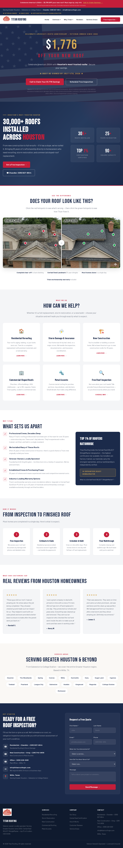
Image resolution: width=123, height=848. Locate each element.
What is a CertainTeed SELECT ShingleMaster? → (97, 480)
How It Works (74, 822)
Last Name (97, 726)
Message (73, 770)
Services (56, 19)
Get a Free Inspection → (16, 165)
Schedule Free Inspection (81, 82)
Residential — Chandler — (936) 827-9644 (26, 745)
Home (47, 19)
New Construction (48, 822)
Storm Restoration (48, 818)
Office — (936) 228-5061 (19, 760)
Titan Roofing (14, 19)
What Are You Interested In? (80, 749)
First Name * (74, 726)
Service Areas (91, 19)
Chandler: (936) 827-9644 (52, 10)
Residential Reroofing (49, 815)
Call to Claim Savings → (93, 2)
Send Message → (92, 787)
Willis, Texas (101, 834)
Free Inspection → (110, 19)
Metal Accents (47, 829)
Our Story (73, 815)
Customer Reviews (76, 825)
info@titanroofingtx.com (72, 10)
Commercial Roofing (49, 825)
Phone (95, 737)
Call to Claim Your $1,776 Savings (45, 82)
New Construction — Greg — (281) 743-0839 (27, 753)
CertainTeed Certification (78, 818)
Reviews (79, 19)
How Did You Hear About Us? (80, 759)
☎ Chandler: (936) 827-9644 (18, 173)
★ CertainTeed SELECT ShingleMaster (91, 472)
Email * (72, 737)
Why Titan (68, 19)
